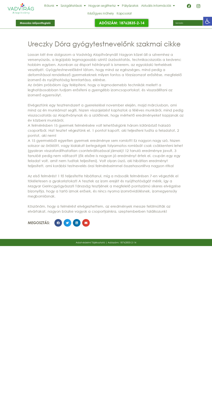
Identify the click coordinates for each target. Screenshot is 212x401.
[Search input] (189, 23)
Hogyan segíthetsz (103, 5)
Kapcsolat (124, 13)
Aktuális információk (158, 5)
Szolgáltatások (73, 5)
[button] (207, 21)
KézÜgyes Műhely (101, 13)
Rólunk (51, 5)
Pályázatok (130, 5)
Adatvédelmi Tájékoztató (90, 242)
